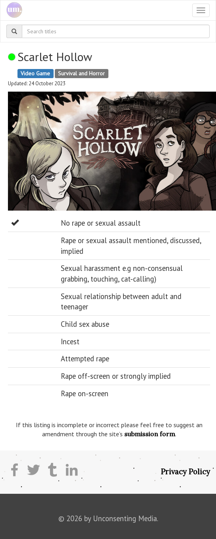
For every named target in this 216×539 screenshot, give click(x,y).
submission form (149, 434)
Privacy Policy (185, 471)
